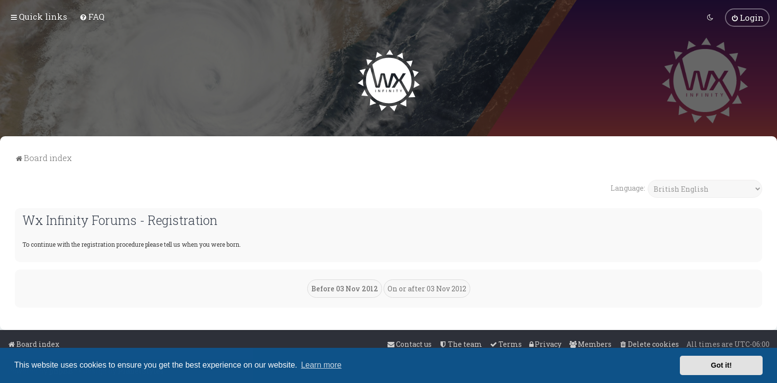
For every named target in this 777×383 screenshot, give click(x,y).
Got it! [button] (721, 365)
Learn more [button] (321, 365)
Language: (627, 187)
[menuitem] (92, 16)
